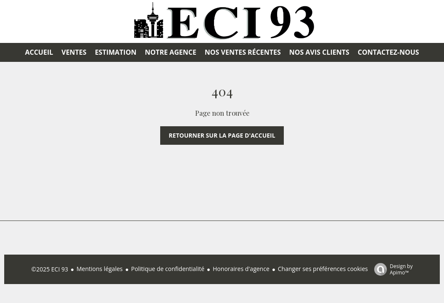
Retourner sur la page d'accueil (222, 135)
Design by (391, 269)
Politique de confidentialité (167, 269)
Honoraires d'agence (241, 269)
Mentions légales (100, 269)
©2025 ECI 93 (50, 269)
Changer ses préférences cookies (323, 269)
